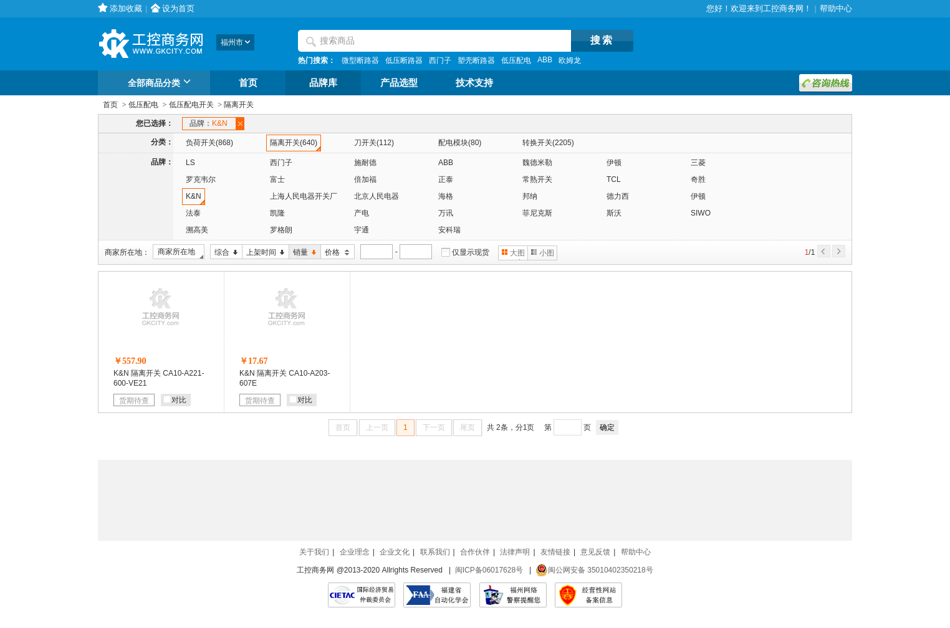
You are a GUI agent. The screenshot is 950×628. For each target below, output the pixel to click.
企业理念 (355, 552)
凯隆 (277, 213)
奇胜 (698, 179)
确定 (607, 427)
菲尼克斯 (537, 213)
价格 (335, 252)
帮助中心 (836, 8)
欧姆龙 (570, 60)
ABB (544, 59)
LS (190, 162)
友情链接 (555, 552)
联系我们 (435, 552)
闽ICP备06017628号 (489, 570)
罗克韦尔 (201, 179)
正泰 (445, 179)
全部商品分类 (161, 83)
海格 (445, 196)
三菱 (698, 162)
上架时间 (263, 252)
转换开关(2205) (548, 142)
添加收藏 (126, 8)
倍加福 (365, 179)
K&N (193, 196)
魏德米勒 (537, 162)
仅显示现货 (470, 252)
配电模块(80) (459, 142)
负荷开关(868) (209, 142)
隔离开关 (239, 104)
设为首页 (178, 8)
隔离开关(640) (293, 142)
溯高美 (197, 230)
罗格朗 (281, 230)
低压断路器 (404, 60)
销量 (303, 252)
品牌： (210, 124)
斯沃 (614, 213)
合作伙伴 (475, 552)
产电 (361, 213)
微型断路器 (360, 60)
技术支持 (474, 83)
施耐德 (365, 162)
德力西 (618, 196)
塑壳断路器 (476, 60)
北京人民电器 (376, 196)
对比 (175, 400)
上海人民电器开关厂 (303, 196)
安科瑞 (449, 230)
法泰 (193, 213)
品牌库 (323, 83)
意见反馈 (595, 552)
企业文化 (395, 552)
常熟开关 (537, 179)
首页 (248, 83)
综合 (224, 252)
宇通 (361, 230)
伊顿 (614, 162)
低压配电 (516, 60)
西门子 (440, 60)
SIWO (701, 213)
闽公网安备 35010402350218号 (594, 570)
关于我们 (314, 552)
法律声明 (515, 552)
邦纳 (529, 196)
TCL (614, 179)
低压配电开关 (191, 104)
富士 (277, 179)
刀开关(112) (374, 142)
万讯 (445, 213)
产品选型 (399, 83)
